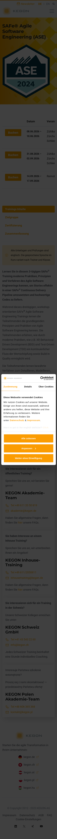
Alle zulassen (28, 438)
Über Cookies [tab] (46, 386)
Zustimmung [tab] (10, 386)
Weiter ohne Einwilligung (28, 458)
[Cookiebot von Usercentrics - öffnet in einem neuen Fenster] (41, 378)
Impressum (33, 420)
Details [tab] (28, 386)
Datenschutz (17, 420)
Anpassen (28, 448)
